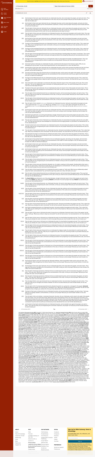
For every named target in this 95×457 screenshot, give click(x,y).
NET (23, 207)
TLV (23, 281)
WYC (23, 296)
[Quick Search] (34, 6)
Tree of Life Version (38, 378)
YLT (23, 304)
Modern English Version (61, 344)
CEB (23, 53)
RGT (23, 265)
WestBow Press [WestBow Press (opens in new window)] (45, 446)
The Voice (66, 379)
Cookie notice (31, 449)
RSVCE (22, 276)
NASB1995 (21, 193)
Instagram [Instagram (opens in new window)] (56, 434)
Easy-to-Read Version (49, 323)
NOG (22, 178)
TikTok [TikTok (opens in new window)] (55, 437)
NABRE (22, 183)
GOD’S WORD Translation (70, 331)
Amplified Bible (33, 313)
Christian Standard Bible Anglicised (61, 318)
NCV (23, 203)
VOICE (22, 286)
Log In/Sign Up (89, 1)
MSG (23, 169)
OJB (23, 260)
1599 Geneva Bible (62, 329)
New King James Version (49, 360)
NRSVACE (21, 245)
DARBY (22, 67)
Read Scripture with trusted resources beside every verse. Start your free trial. (48, 1)
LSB (23, 154)
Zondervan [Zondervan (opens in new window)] (44, 448)
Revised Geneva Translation (39, 373)
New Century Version (45, 354)
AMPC (22, 33)
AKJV (23, 149)
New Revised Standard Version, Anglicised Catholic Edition (39, 366)
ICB (23, 130)
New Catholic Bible (71, 353)
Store (16, 439)
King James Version (57, 338)
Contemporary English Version (30, 320)
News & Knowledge (20, 434)
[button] (87, 1)
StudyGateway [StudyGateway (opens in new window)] (44, 434)
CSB (23, 43)
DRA (23, 72)
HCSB (22, 125)
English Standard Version (75, 325)
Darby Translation (29, 322)
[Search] (90, 6)
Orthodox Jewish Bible (63, 372)
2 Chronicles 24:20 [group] (21, 13)
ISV (23, 133)
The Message (26, 344)
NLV (23, 230)
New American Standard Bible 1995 (74, 351)
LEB (23, 159)
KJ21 (23, 18)
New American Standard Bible (70, 350)
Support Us (18, 445)
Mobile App (18, 437)
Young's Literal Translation (59, 381)
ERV (23, 77)
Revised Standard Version (78, 373)
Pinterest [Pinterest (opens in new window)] (56, 435)
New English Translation (29, 355)
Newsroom (18, 443)
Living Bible (83, 342)
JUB (23, 139)
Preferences (57, 449)
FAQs (29, 432)
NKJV (22, 225)
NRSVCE (22, 250)
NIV (23, 217)
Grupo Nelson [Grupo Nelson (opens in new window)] (44, 440)
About (16, 432)
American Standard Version (62, 312)
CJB (23, 58)
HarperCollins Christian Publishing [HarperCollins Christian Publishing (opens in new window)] (47, 438)
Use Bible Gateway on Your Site (33, 436)
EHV (23, 88)
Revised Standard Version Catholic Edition (56, 375)
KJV (23, 144)
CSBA (22, 48)
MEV (23, 173)
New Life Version (47, 361)
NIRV (22, 212)
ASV (23, 23)
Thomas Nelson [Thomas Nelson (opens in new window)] (45, 444)
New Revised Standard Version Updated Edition (29, 371)
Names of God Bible (64, 346)
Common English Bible (29, 319)
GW (23, 115)
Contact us (31, 440)
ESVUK (22, 98)
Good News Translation (62, 332)
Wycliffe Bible (35, 381)
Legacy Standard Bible (64, 340)
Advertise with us (32, 439)
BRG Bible (61, 314)
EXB (23, 103)
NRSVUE (22, 255)
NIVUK (22, 221)
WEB (23, 291)
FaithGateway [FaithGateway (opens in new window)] (44, 432)
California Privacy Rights (34, 444)
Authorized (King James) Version (78, 338)
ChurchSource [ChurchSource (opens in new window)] (44, 435)
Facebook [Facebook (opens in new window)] (56, 432)
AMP (23, 28)
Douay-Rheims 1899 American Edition (74, 322)
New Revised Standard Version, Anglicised (49, 363)
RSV (23, 271)
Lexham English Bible (35, 342)
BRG (23, 38)
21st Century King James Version (26, 312)
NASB (22, 188)
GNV (23, 109)
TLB (23, 164)
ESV (23, 93)
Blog (16, 441)
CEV (23, 64)
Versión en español (59, 447)
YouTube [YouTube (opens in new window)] (56, 441)
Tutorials (30, 434)
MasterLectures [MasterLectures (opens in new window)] (45, 450)
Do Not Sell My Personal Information (34, 446)
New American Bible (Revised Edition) (43, 347)
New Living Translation (82, 361)
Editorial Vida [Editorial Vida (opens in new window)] (44, 442)
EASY (22, 83)
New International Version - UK (35, 359)
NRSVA (22, 240)
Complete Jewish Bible (61, 319)
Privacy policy (31, 442)
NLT (23, 235)
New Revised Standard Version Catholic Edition (43, 368)
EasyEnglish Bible (82, 323)
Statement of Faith (19, 435)
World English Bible (63, 380)
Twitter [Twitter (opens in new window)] (56, 439)
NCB (23, 198)
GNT (23, 120)
